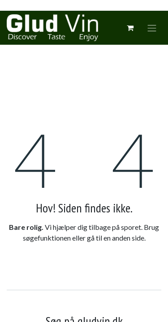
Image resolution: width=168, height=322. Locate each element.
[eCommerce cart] (130, 28)
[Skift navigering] (151, 28)
